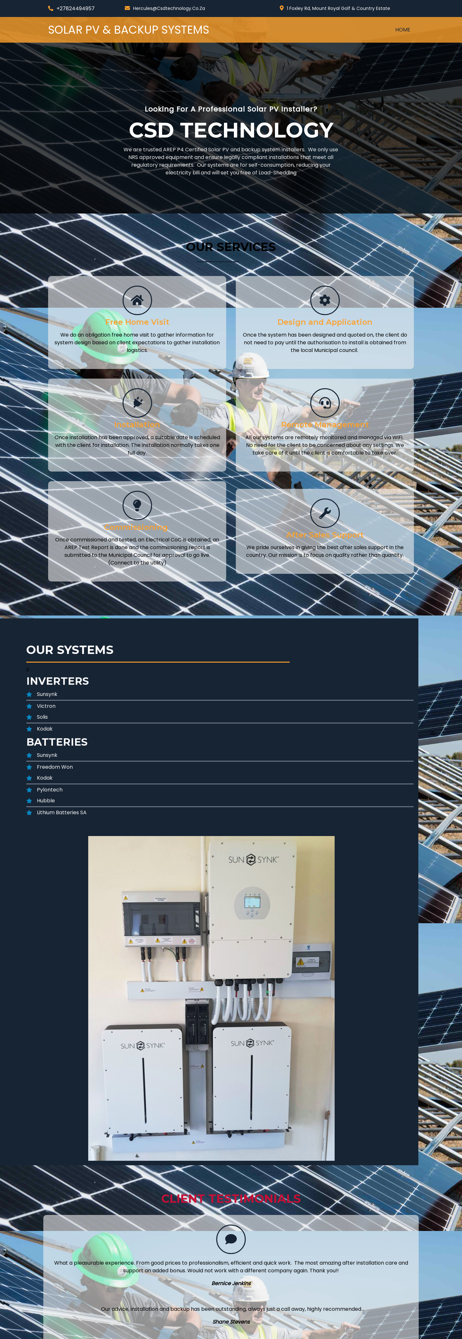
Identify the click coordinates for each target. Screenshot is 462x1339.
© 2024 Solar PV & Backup (81, 1331)
